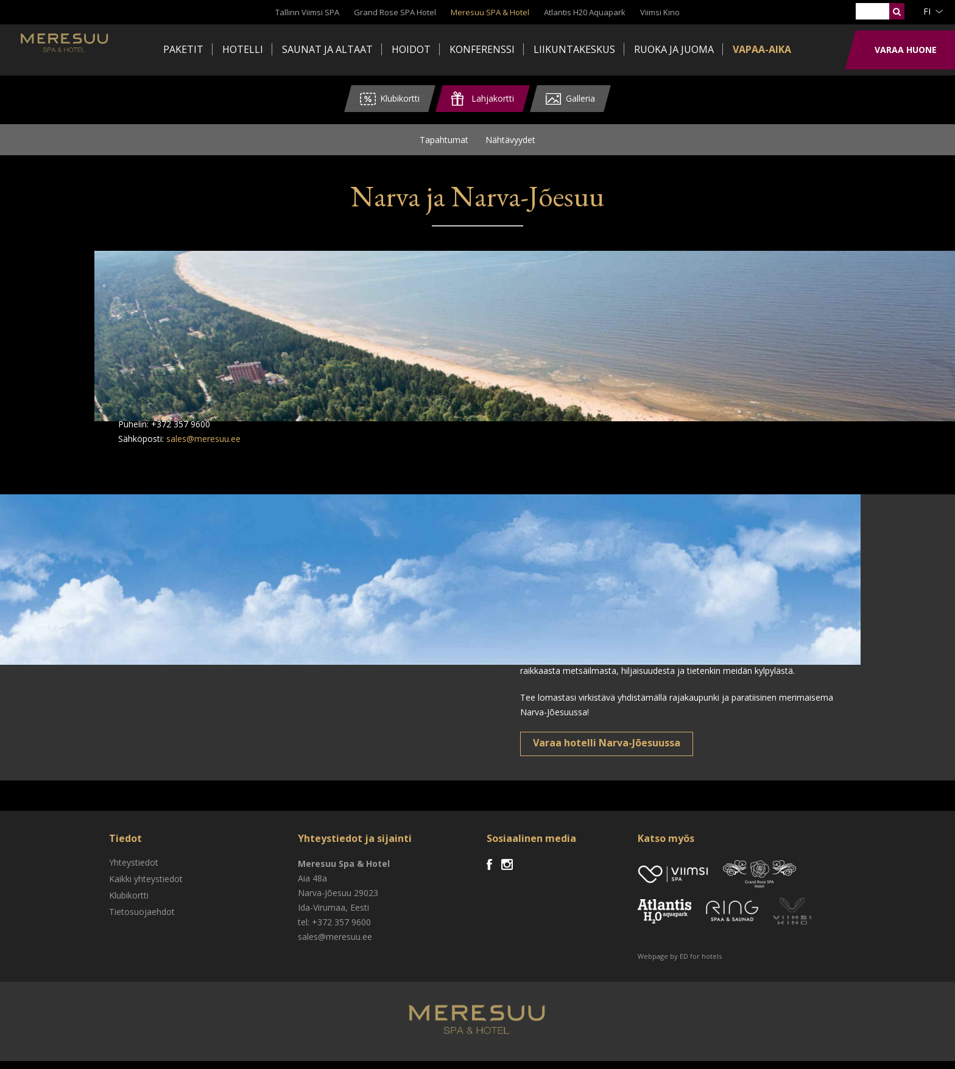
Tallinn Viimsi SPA (307, 12)
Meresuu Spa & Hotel (106, 51)
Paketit (183, 49)
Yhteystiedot (133, 870)
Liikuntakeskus (574, 49)
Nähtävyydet (510, 143)
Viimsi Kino (660, 12)
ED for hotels (701, 964)
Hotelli (242, 49)
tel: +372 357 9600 (334, 930)
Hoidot (411, 49)
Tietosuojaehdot (142, 919)
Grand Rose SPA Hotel (395, 12)
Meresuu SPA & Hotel (490, 12)
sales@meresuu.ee (203, 446)
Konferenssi (482, 49)
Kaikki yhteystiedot (146, 886)
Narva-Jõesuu (324, 900)
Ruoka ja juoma (674, 49)
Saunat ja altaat (327, 49)
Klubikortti (129, 903)
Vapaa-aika (762, 49)
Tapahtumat (444, 143)
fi (927, 11)
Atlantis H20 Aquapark (585, 12)
